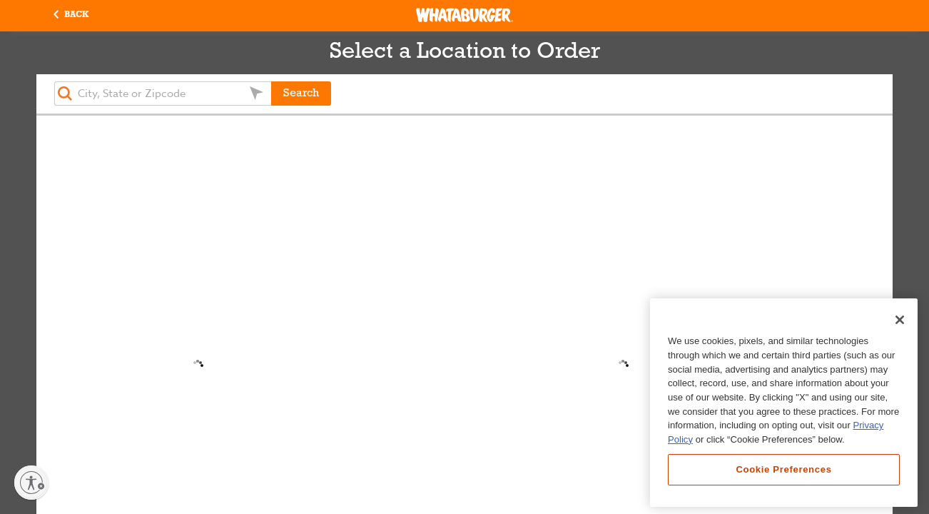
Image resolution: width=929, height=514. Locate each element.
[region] (784, 402)
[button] (71, 15)
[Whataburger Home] (464, 15)
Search (301, 93)
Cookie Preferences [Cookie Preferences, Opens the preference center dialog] (783, 469)
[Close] (899, 320)
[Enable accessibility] (31, 482)
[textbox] (162, 93)
